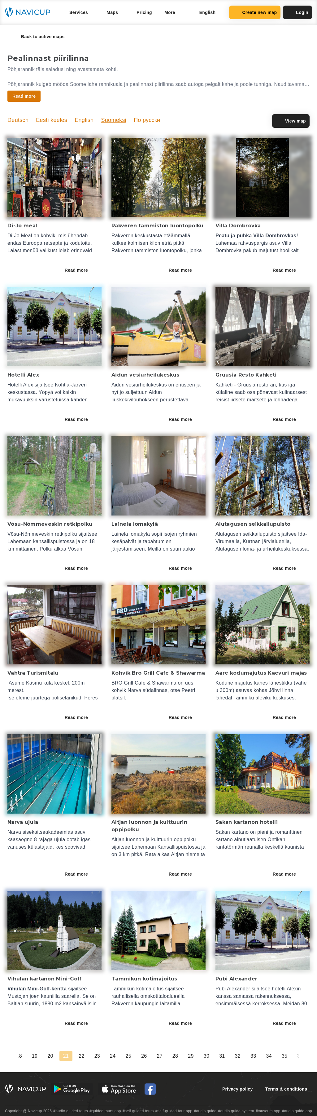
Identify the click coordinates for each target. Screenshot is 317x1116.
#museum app (268, 1111)
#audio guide (205, 1111)
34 (268, 1056)
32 (238, 1056)
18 (19, 1056)
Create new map (255, 12)
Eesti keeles (51, 120)
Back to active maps (38, 36)
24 (112, 1056)
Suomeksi (113, 120)
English (84, 120)
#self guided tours (138, 1111)
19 (34, 1056)
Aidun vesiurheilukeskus (139, 384)
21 (66, 1056)
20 (50, 1056)
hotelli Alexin (286, 988)
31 (222, 1056)
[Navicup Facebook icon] (150, 1089)
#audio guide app (297, 1111)
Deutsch (17, 120)
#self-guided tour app (173, 1111)
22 (81, 1056)
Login (297, 12)
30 (206, 1056)
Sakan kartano (232, 832)
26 (144, 1056)
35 (284, 1056)
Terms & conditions (286, 1089)
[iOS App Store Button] (119, 1089)
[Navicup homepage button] (29, 12)
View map (291, 121)
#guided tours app (105, 1111)
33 (253, 1056)
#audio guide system (236, 1111)
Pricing (144, 12)
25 (128, 1056)
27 (159, 1056)
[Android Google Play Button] (72, 1089)
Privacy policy (237, 1089)
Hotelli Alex (20, 384)
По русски (147, 120)
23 (97, 1056)
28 (175, 1056)
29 (190, 1056)
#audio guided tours (71, 1111)
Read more (81, 270)
